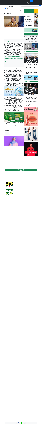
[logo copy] (23, 423)
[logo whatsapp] (25, 423)
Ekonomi (8, 8)
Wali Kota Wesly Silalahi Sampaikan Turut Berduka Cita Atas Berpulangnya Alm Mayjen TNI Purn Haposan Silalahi (31, 61)
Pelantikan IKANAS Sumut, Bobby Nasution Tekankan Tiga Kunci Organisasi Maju (31, 70)
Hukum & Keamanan (9, 1)
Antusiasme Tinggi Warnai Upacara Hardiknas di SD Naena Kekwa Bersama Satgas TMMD (31, 105)
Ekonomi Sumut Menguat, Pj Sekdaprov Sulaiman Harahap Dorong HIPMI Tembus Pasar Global (14, 59)
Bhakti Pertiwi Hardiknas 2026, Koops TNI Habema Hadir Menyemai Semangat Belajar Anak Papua (31, 73)
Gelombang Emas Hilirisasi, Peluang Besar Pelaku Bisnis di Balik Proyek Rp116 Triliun (13, 56)
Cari (40, 5)
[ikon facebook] (18, 423)
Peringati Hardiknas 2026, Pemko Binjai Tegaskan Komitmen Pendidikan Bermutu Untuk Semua (31, 101)
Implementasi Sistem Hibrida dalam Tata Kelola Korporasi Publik (31, 64)
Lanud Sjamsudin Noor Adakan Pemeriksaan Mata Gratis (28, 19)
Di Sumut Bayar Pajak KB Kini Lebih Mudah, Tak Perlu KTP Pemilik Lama (14, 61)
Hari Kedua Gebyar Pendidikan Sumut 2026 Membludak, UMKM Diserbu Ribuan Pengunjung (31, 67)
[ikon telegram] (17, 423)
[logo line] (22, 423)
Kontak (10, 157)
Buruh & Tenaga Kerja (28, 2)
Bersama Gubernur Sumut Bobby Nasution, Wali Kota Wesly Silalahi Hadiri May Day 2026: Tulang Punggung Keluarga (31, 95)
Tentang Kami (22, 157)
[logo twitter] (20, 423)
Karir (17, 157)
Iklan (19, 157)
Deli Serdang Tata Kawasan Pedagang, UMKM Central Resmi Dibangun (13, 63)
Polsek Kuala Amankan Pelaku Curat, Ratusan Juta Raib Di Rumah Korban (29, 13)
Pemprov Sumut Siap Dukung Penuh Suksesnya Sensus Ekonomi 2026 (13, 65)
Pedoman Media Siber (29, 157)
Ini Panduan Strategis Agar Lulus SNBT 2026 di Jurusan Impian (28, 16)
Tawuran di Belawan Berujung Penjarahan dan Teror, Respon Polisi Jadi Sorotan (29, 22)
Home (5, 8)
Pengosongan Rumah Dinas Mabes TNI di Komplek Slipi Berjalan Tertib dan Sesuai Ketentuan (30, 91)
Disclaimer (13, 157)
